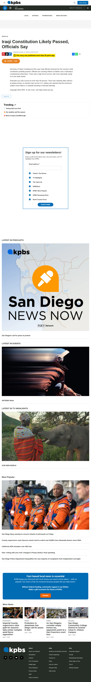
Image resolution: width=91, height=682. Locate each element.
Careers (31, 658)
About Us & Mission (34, 651)
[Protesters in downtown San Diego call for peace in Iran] (35, 612)
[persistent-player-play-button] (5, 9)
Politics (27, 621)
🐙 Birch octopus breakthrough (15, 116)
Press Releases (33, 667)
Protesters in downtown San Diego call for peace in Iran (34, 626)
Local (26, 15)
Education (71, 621)
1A (81, 9)
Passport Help (53, 667)
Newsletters (32, 654)
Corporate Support (74, 651)
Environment (7, 621)
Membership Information (76, 658)
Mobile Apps (32, 664)
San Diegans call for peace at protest (16, 335)
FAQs (50, 661)
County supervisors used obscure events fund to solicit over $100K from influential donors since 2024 (41, 540)
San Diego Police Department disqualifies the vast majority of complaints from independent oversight (41, 559)
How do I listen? (53, 664)
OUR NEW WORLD (9, 465)
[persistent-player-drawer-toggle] (88, 9)
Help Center (52, 671)
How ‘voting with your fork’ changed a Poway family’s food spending (28, 553)
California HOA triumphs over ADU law (17, 546)
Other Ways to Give (74, 661)
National (35, 15)
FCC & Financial (33, 661)
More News (9, 604)
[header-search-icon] (74, 3)
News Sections (61, 15)
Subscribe (45, 205)
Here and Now (19, 10)
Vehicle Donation (74, 667)
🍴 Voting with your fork (12, 108)
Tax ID (71, 664)
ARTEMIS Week (8, 400)
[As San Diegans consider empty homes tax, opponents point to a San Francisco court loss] (56, 612)
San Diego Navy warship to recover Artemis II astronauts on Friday (28, 534)
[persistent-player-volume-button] (10, 9)
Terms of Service (33, 677)
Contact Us (52, 658)
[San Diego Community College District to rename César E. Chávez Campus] (78, 612)
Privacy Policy (33, 671)
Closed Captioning (54, 654)
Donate (45, 595)
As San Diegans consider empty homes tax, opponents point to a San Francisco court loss (56, 629)
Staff (30, 674)
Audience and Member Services (58, 651)
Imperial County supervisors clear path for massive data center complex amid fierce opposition (12, 629)
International (47, 15)
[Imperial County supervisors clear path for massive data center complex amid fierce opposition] (13, 612)
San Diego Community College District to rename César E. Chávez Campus (77, 627)
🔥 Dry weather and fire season (14, 112)
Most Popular (9, 477)
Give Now (82, 3)
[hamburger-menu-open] (4, 3)
